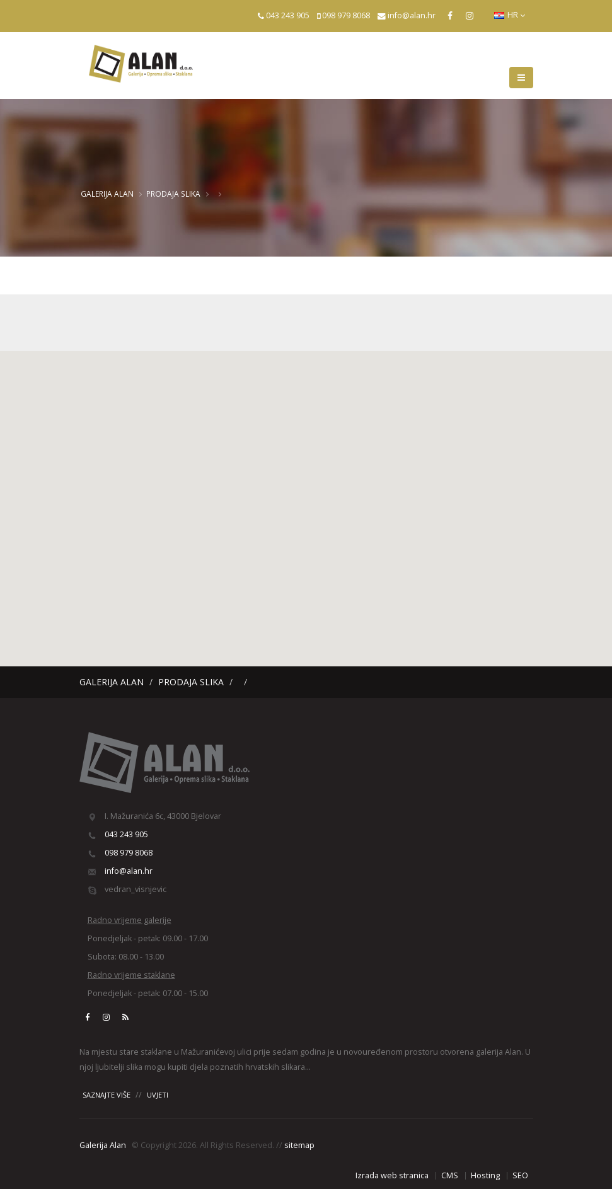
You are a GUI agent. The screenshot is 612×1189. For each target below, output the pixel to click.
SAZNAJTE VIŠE (106, 1094)
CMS (449, 1175)
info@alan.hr (412, 15)
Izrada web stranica (392, 1175)
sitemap (299, 1145)
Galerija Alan (107, 193)
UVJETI (157, 1094)
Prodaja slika (173, 193)
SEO (520, 1175)
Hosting (485, 1175)
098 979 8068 (346, 15)
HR (509, 14)
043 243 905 (287, 15)
